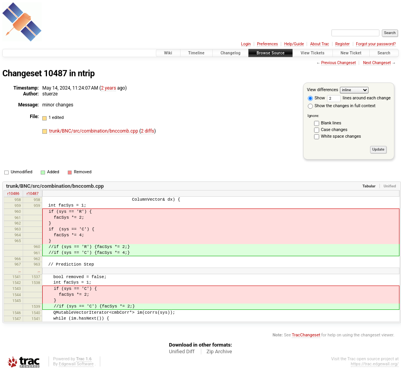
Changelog (230, 53)
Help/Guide (294, 44)
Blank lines (331, 123)
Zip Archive (219, 351)
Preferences (267, 44)
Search (384, 53)
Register (342, 44)
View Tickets (313, 53)
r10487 (33, 193)
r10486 (13, 193)
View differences (322, 89)
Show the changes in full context (342, 105)
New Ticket (351, 53)
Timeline (196, 53)
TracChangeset (306, 335)
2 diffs (147, 131)
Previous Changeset (338, 63)
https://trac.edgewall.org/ (375, 364)
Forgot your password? (376, 44)
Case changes (334, 129)
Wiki (168, 53)
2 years (108, 88)
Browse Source (270, 53)
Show (316, 98)
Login (246, 44)
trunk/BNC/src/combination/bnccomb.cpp (94, 131)
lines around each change (359, 98)
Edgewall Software (76, 364)
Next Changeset (377, 63)
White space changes (341, 136)
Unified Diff (181, 351)
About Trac (319, 44)
